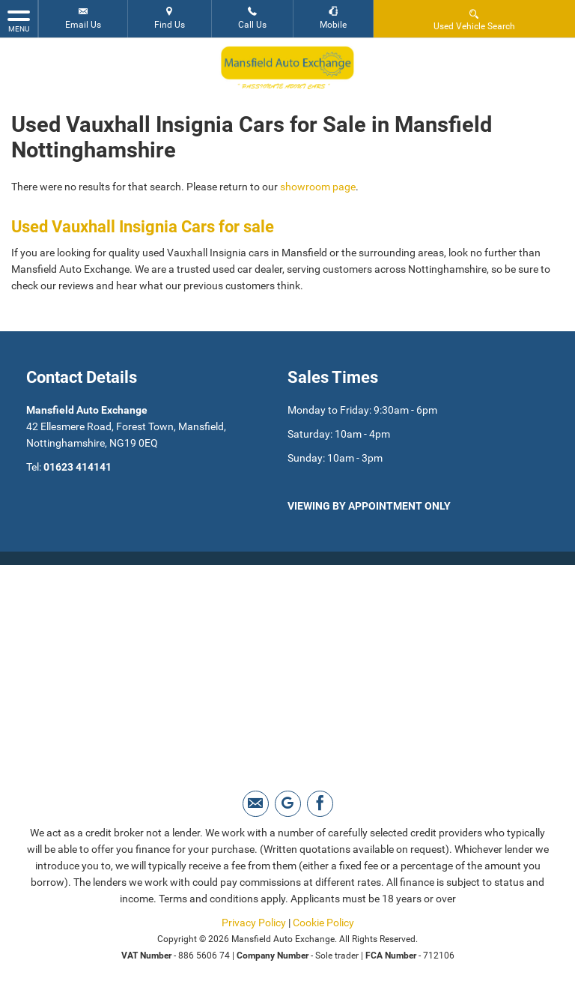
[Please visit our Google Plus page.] (288, 804)
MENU (18, 20)
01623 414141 (77, 467)
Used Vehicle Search (474, 19)
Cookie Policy (323, 923)
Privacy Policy (254, 923)
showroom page (318, 187)
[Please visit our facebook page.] (320, 804)
